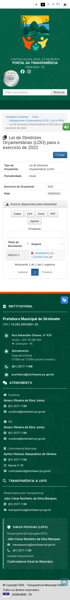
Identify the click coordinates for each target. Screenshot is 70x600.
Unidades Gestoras (17, 116)
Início (35, 116)
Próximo (47, 272)
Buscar (59, 92)
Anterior (23, 272)
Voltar (60, 154)
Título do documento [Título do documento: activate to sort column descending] (15, 244)
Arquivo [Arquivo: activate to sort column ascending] (36, 244)
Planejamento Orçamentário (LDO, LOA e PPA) (36, 120)
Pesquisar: (36, 232)
